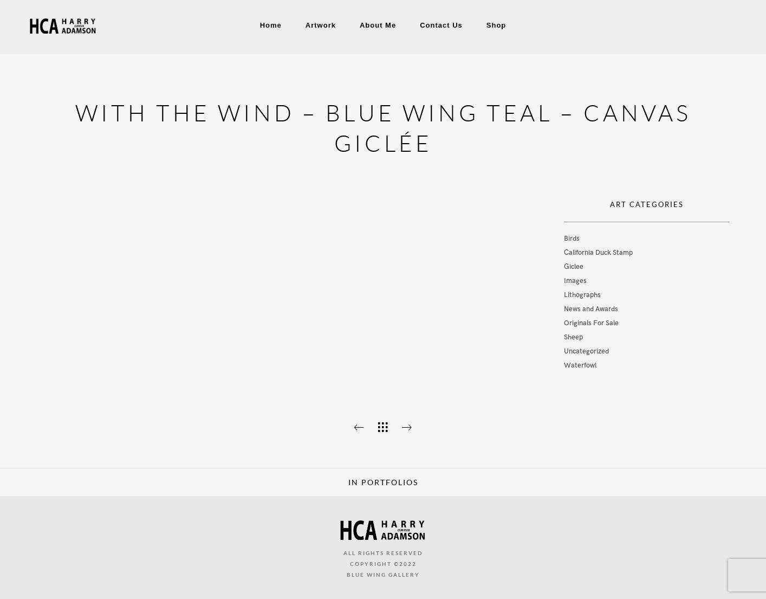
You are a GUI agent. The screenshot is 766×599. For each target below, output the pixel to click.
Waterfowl (580, 365)
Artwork (321, 25)
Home (271, 25)
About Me (378, 25)
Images (575, 280)
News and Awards (591, 309)
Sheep (573, 337)
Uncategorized (586, 351)
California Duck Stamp (598, 252)
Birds (572, 238)
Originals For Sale (591, 323)
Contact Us (441, 25)
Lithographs (582, 295)
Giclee (573, 266)
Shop (496, 25)
